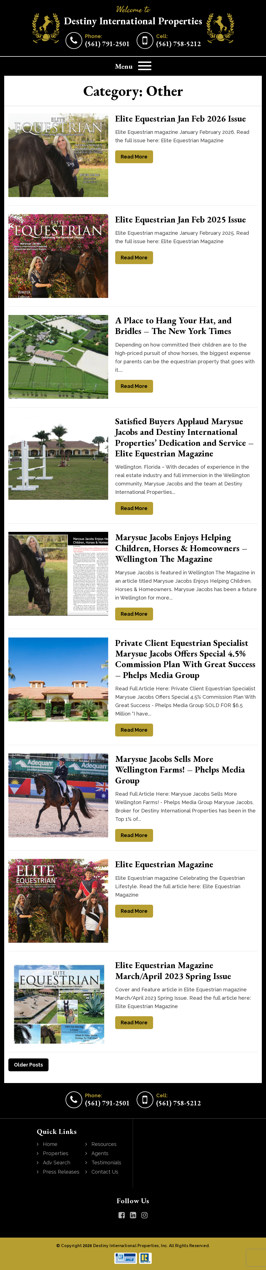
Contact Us (104, 1172)
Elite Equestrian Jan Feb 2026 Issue (180, 118)
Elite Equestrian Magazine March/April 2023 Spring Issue (173, 970)
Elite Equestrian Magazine (164, 864)
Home (50, 1144)
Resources (104, 1144)
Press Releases (61, 1172)
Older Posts (28, 1065)
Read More (134, 157)
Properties (55, 1153)
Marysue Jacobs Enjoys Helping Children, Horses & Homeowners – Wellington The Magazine (181, 548)
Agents (99, 1153)
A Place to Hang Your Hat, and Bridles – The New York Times (173, 325)
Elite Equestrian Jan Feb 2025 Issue (180, 219)
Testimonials (106, 1162)
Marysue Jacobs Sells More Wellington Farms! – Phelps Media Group (180, 769)
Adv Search (56, 1162)
